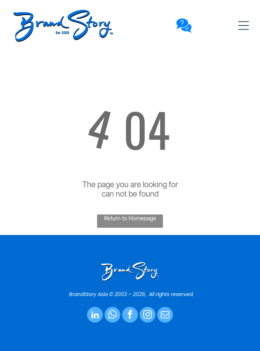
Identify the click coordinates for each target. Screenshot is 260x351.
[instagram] (147, 315)
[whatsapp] (112, 315)
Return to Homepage (130, 218)
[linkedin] (95, 315)
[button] (243, 25)
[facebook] (130, 315)
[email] (165, 315)
